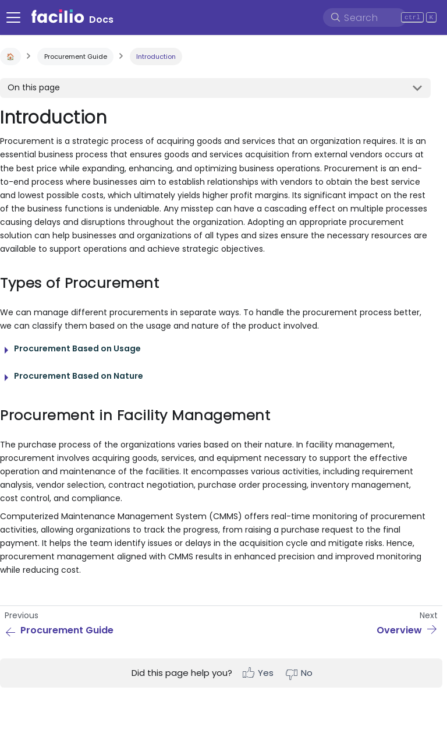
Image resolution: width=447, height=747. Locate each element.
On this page (34, 87)
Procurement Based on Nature (78, 376)
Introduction (156, 56)
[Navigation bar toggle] (13, 17)
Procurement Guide (75, 56)
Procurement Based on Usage (77, 348)
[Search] (365, 17)
